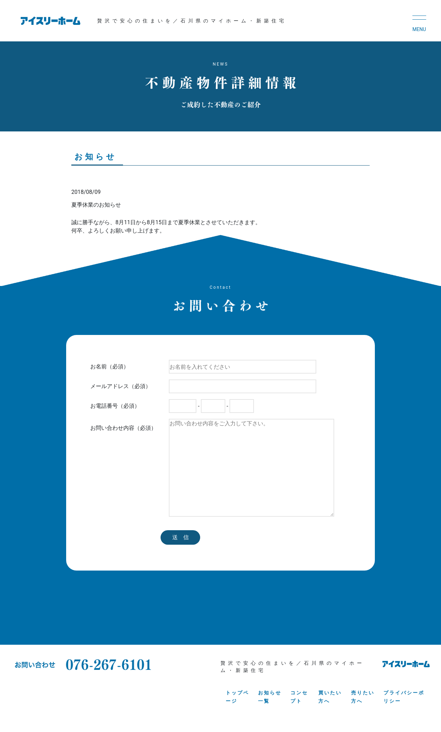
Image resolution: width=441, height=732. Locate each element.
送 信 (180, 537)
